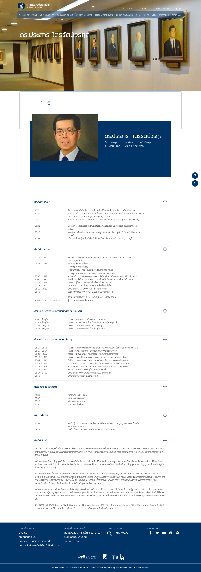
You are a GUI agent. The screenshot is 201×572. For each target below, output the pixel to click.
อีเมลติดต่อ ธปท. (27, 537)
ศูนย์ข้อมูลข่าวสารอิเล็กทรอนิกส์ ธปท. (83, 533)
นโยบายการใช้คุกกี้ (141, 567)
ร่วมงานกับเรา (71, 541)
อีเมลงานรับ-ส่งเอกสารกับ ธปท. (35, 541)
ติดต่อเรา (23, 533)
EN (180, 9)
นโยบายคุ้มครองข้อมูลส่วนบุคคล (120, 567)
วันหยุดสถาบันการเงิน (75, 537)
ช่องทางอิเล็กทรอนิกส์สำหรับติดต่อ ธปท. (39, 545)
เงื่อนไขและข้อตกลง (98, 567)
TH (177, 9)
